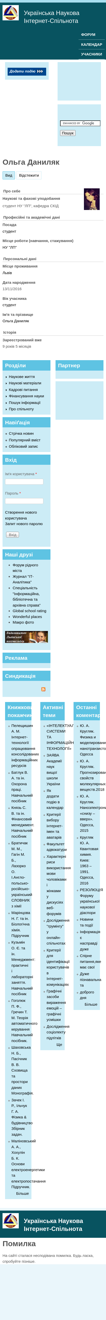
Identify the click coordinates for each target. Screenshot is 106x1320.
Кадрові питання (23, 389)
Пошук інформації (25, 402)
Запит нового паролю (24, 524)
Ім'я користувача (21, 474)
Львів (7, 273)
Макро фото (23, 622)
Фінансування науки (26, 396)
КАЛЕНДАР (91, 44)
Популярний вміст (25, 440)
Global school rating (29, 611)
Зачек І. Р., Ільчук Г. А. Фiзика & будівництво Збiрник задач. (22, 1117)
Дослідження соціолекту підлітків (58, 1032)
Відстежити (29, 175)
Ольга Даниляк (16, 321)
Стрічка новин (21, 433)
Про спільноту (21, 409)
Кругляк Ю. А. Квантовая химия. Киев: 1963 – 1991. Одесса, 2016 (89, 860)
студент (9, 231)
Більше (22, 1193)
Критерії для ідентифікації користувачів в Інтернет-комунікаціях (58, 967)
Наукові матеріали (25, 383)
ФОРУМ (88, 34)
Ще (59, 1044)
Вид (10, 174)
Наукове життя (22, 376)
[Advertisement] (80, 80)
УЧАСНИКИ (91, 54)
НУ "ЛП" (10, 247)
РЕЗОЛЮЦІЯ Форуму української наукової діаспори (91, 901)
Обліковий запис (23, 446)
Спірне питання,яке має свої (90, 961)
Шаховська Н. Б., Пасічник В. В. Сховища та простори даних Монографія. (22, 1070)
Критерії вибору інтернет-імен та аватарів (55, 825)
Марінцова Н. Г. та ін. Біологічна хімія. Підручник (20, 924)
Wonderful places (27, 616)
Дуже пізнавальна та (90, 979)
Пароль (13, 493)
